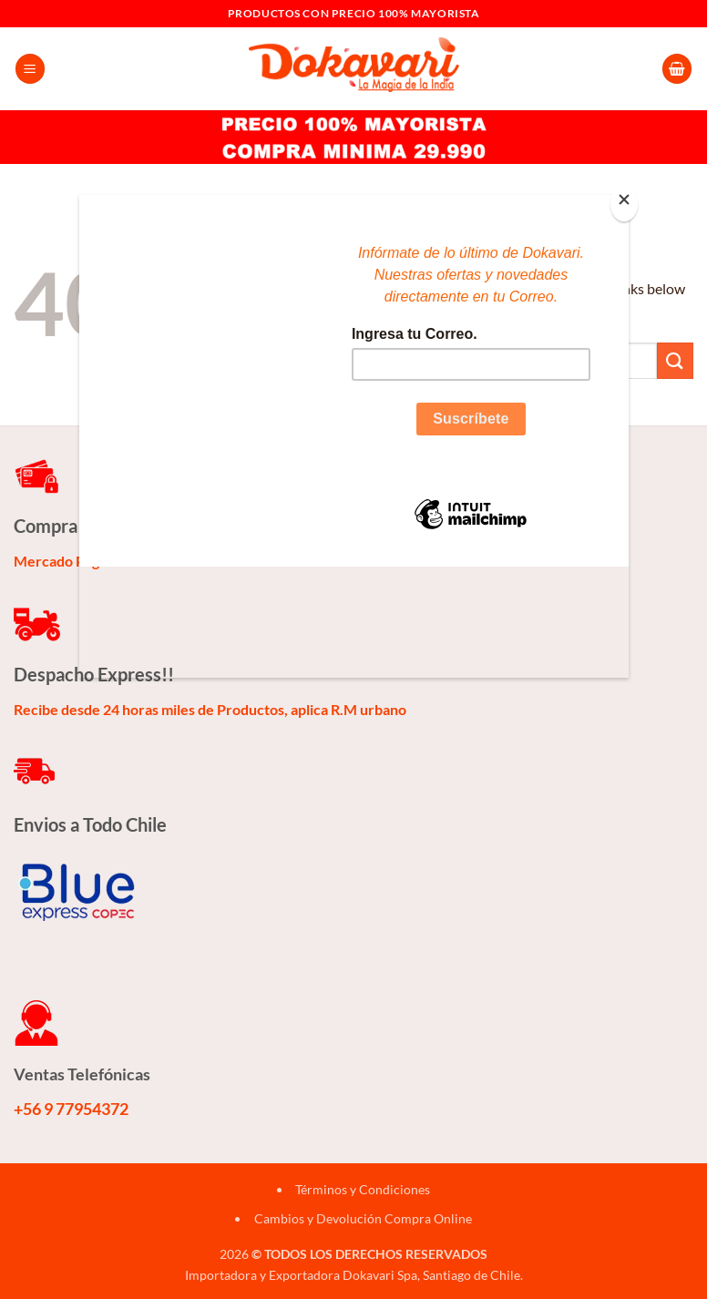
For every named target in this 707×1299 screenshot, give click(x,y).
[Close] (624, 203)
